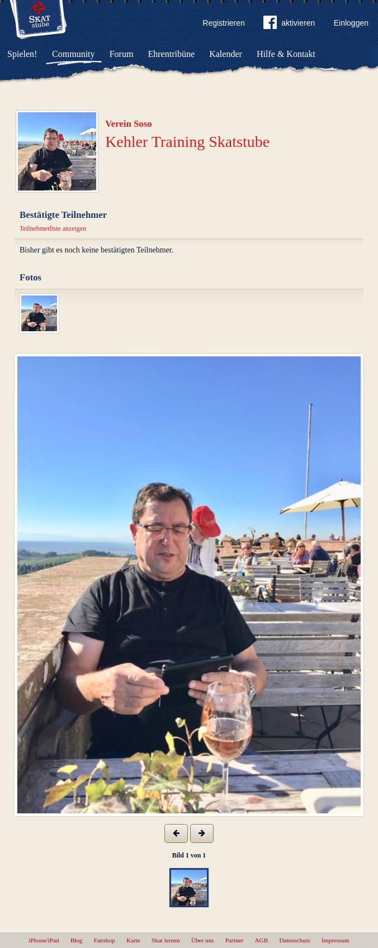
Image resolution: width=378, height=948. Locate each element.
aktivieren (289, 24)
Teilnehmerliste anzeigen (53, 228)
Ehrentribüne (171, 54)
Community (73, 54)
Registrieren (223, 22)
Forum (122, 54)
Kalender (225, 54)
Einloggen (351, 22)
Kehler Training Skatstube (187, 141)
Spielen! (22, 54)
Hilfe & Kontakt (286, 54)
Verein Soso (128, 123)
